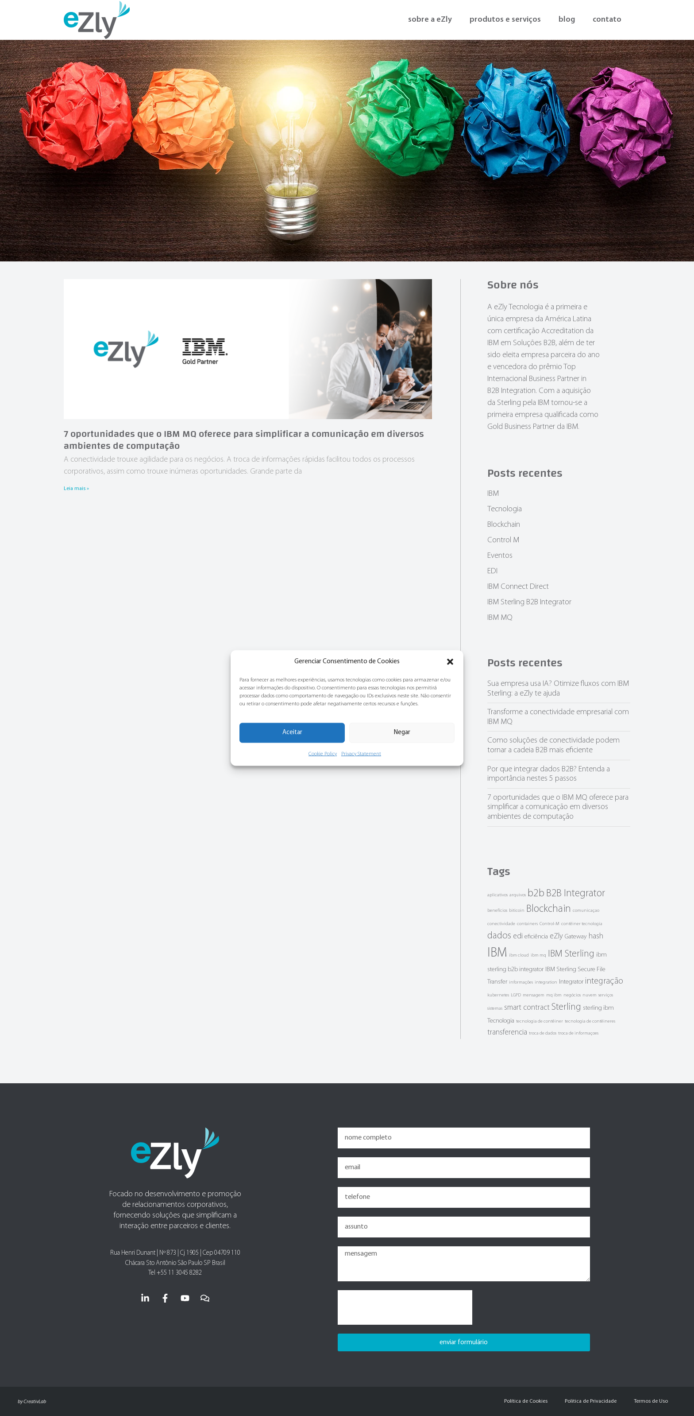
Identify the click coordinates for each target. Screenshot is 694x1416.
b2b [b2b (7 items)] (536, 893)
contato (607, 20)
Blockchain (503, 525)
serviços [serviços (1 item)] (605, 995)
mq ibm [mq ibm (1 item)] (554, 995)
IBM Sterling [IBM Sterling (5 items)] (571, 954)
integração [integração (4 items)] (604, 981)
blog (567, 20)
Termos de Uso (650, 1401)
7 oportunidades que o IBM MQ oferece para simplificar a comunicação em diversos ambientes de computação (244, 439)
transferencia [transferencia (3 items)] (507, 1032)
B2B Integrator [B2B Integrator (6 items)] (575, 893)
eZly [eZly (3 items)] (556, 936)
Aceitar (292, 732)
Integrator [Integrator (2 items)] (571, 982)
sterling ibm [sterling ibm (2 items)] (598, 1008)
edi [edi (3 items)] (518, 936)
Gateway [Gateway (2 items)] (576, 937)
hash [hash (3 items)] (596, 936)
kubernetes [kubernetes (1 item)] (498, 995)
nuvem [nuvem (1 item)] (589, 995)
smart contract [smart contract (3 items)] (527, 1007)
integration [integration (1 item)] (546, 982)
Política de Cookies (524, 1401)
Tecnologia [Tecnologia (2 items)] (500, 1021)
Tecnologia (504, 509)
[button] (450, 661)
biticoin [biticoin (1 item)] (516, 910)
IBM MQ (500, 618)
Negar (402, 732)
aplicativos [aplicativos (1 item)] (497, 895)
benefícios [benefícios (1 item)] (497, 910)
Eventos (500, 556)
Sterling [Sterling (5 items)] (566, 1007)
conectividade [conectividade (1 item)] (501, 924)
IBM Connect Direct (518, 587)
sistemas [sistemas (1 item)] (494, 1008)
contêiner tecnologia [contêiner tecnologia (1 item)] (581, 924)
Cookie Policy (322, 753)
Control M (503, 540)
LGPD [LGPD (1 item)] (516, 995)
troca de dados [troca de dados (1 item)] (542, 1033)
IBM (493, 494)
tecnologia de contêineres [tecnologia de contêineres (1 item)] (590, 1021)
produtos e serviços (505, 20)
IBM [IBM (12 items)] (497, 953)
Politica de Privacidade (590, 1401)
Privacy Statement (361, 753)
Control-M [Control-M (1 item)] (549, 924)
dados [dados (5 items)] (499, 936)
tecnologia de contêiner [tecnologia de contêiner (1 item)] (539, 1021)
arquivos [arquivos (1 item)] (517, 895)
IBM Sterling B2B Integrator (529, 602)
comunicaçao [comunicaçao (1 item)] (586, 910)
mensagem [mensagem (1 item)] (533, 995)
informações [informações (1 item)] (521, 982)
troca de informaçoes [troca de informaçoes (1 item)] (578, 1033)
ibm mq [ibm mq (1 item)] (538, 955)
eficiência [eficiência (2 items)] (536, 937)
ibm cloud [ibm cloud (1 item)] (519, 955)
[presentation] (405, 1307)
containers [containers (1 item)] (527, 924)
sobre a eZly (430, 20)
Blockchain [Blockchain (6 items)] (548, 909)
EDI (492, 571)
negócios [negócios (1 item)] (572, 995)
